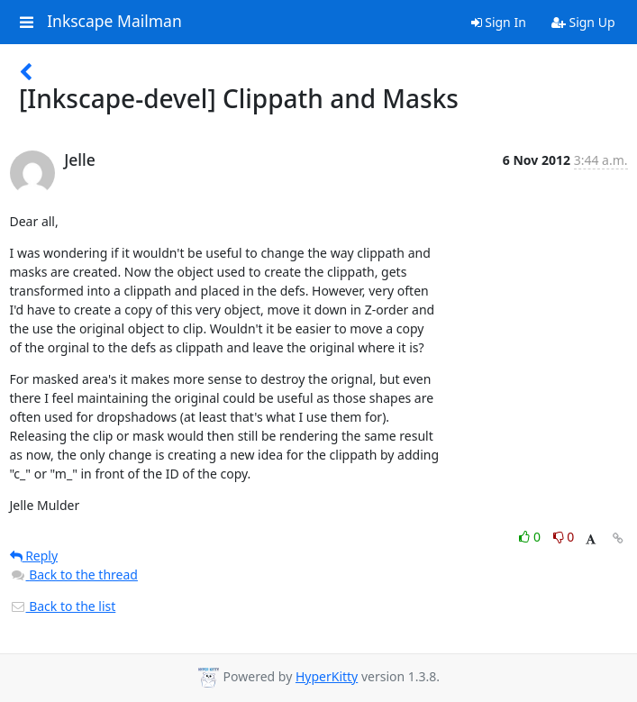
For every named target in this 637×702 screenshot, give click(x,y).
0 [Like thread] (531, 536)
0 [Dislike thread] (564, 536)
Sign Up (583, 22)
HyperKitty (327, 676)
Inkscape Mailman (114, 21)
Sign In (498, 22)
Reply (34, 555)
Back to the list (63, 606)
